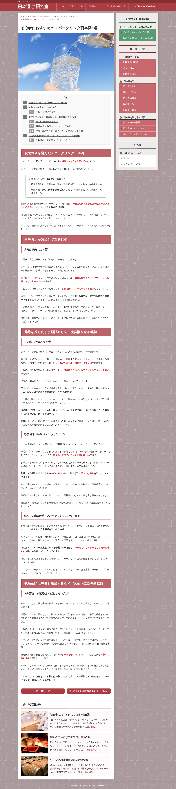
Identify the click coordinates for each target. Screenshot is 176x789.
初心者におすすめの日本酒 (64, 16)
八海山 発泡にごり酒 (45, 112)
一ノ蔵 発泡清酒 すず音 (47, 121)
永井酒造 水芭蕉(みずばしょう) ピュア (55, 140)
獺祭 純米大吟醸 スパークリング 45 (53, 126)
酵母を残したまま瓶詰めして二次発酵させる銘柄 (52, 117)
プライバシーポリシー (134, 164)
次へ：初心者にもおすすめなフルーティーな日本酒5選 (90, 691)
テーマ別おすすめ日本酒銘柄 (143, 7)
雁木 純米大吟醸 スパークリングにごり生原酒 (59, 131)
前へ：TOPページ (43, 691)
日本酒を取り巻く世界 (114, 7)
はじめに (127, 158)
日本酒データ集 (72, 7)
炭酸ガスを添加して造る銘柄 (43, 107)
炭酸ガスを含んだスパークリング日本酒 (48, 102)
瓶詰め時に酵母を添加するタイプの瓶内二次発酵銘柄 (54, 135)
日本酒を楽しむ (92, 7)
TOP (57, 7)
